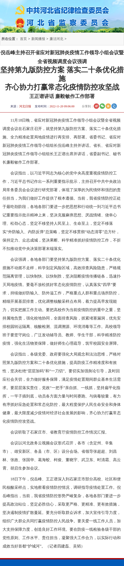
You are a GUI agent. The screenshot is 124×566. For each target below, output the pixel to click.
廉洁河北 (56, 39)
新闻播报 (38, 39)
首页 (23, 39)
